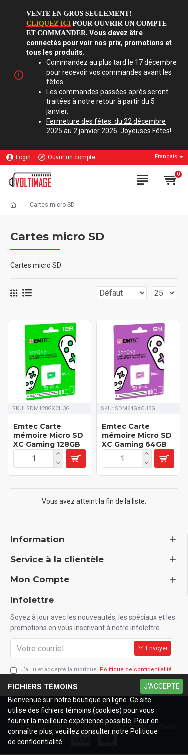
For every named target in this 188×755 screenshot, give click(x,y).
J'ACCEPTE (162, 686)
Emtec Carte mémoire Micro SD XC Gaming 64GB (137, 435)
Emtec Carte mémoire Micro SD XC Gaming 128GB (48, 435)
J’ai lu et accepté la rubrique (91, 670)
